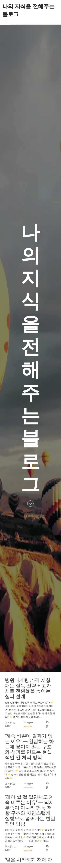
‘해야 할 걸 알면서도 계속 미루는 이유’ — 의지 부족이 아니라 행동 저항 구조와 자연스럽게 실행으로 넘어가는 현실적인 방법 (30, 810)
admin (28, 726)
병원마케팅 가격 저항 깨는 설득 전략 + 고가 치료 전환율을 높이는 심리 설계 (28, 688)
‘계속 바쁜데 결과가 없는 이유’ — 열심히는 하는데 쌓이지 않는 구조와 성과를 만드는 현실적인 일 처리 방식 (29, 746)
